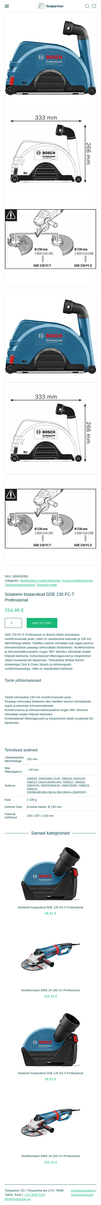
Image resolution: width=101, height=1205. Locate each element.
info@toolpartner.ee (17, 1199)
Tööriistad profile (46, 585)
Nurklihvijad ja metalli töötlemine (40, 580)
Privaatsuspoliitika (82, 1190)
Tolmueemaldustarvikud (19, 585)
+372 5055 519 (34, 1194)
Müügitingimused (82, 1194)
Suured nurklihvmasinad (77, 580)
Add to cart (42, 623)
